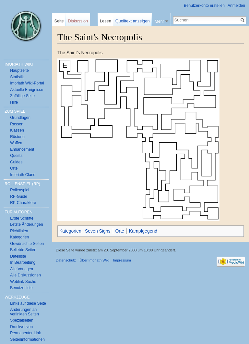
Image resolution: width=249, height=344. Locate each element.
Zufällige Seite (22, 96)
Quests (16, 155)
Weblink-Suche (23, 281)
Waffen (16, 143)
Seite (59, 21)
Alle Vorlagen (21, 269)
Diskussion (78, 21)
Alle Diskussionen (25, 275)
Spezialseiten (21, 320)
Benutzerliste (21, 288)
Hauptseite (19, 70)
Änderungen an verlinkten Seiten (24, 311)
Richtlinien (19, 231)
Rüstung (17, 136)
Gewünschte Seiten (27, 243)
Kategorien (70, 231)
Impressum (122, 260)
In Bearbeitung (22, 262)
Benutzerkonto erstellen (204, 5)
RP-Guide (18, 196)
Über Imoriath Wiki (94, 260)
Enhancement (22, 149)
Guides (16, 162)
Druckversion (21, 327)
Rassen (16, 124)
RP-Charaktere (23, 202)
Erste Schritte (21, 218)
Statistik (17, 77)
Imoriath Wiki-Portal (27, 83)
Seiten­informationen (27, 339)
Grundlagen (20, 117)
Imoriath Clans (22, 174)
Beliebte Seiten (23, 250)
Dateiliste (18, 256)
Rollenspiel (19, 190)
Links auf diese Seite (28, 303)
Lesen (105, 21)
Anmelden (236, 5)
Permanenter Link (25, 333)
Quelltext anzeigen (132, 21)
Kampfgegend (143, 231)
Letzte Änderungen (26, 224)
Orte (119, 231)
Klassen (17, 130)
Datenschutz (66, 260)
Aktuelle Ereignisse (26, 89)
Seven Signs (98, 231)
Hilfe (14, 102)
